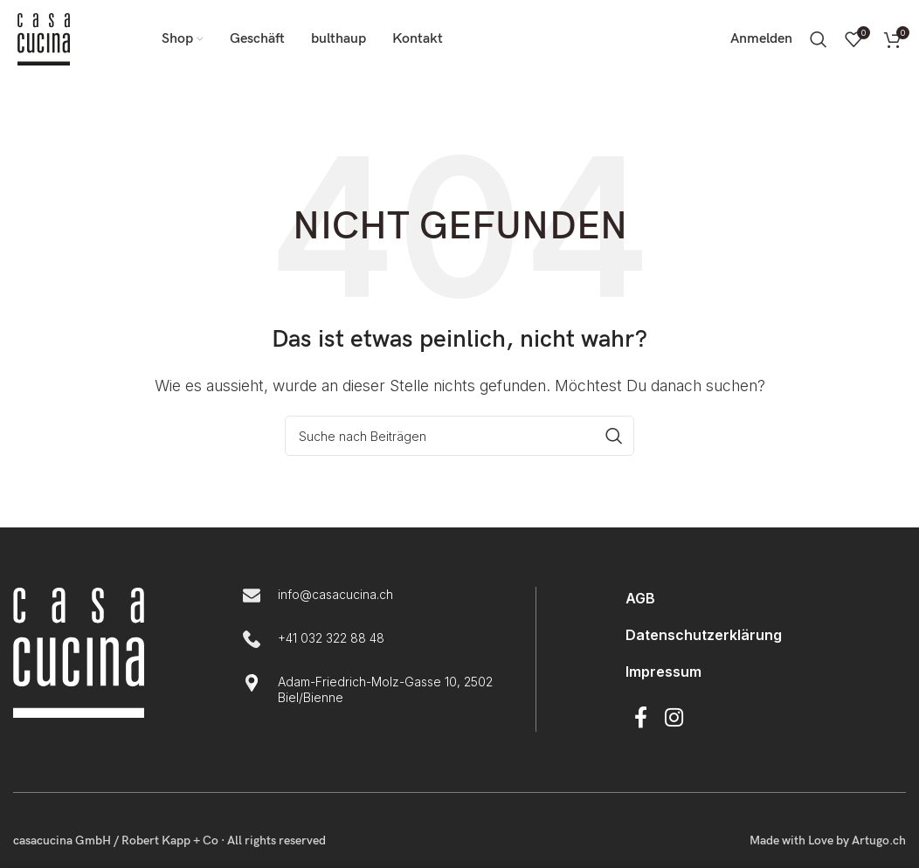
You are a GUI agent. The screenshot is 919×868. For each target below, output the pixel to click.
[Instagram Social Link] (674, 719)
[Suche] (818, 39)
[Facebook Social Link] (640, 719)
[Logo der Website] (43, 37)
